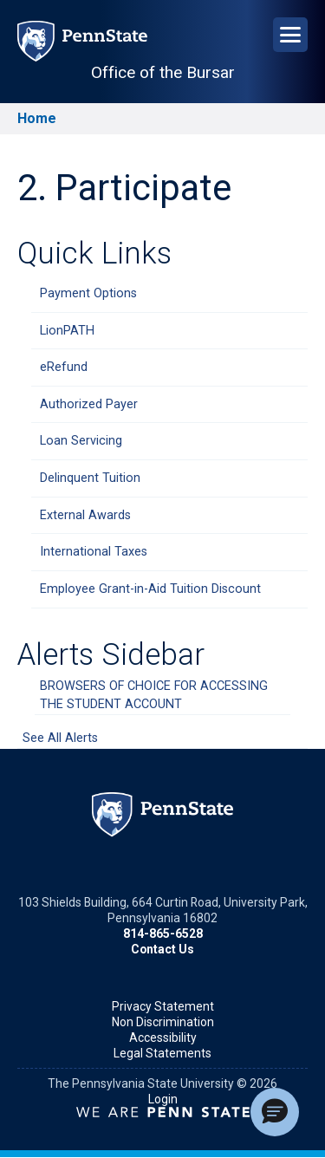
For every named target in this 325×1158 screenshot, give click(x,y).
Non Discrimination (163, 1022)
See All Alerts (60, 738)
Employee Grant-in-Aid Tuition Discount (150, 589)
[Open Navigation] (290, 34)
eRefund (64, 367)
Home (36, 118)
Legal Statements (162, 1053)
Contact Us (162, 949)
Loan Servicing (81, 440)
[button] (274, 1112)
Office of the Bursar (163, 72)
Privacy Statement (163, 1006)
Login (163, 1099)
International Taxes (93, 551)
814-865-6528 (163, 933)
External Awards (85, 515)
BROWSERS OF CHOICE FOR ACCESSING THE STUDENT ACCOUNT (154, 695)
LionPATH (67, 330)
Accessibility (163, 1037)
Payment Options (88, 293)
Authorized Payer (89, 404)
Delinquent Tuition (90, 478)
